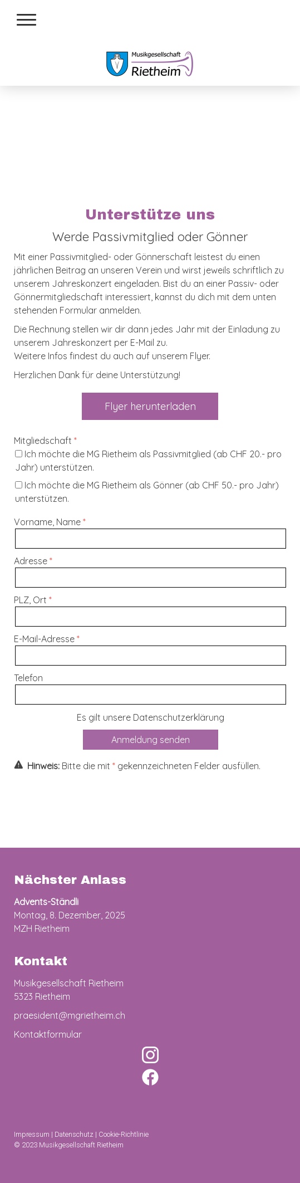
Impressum (32, 1134)
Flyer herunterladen (150, 406)
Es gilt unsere (150, 717)
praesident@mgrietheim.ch (69, 1015)
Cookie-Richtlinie (124, 1134)
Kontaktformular (48, 1034)
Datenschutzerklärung (178, 717)
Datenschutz (74, 1134)
